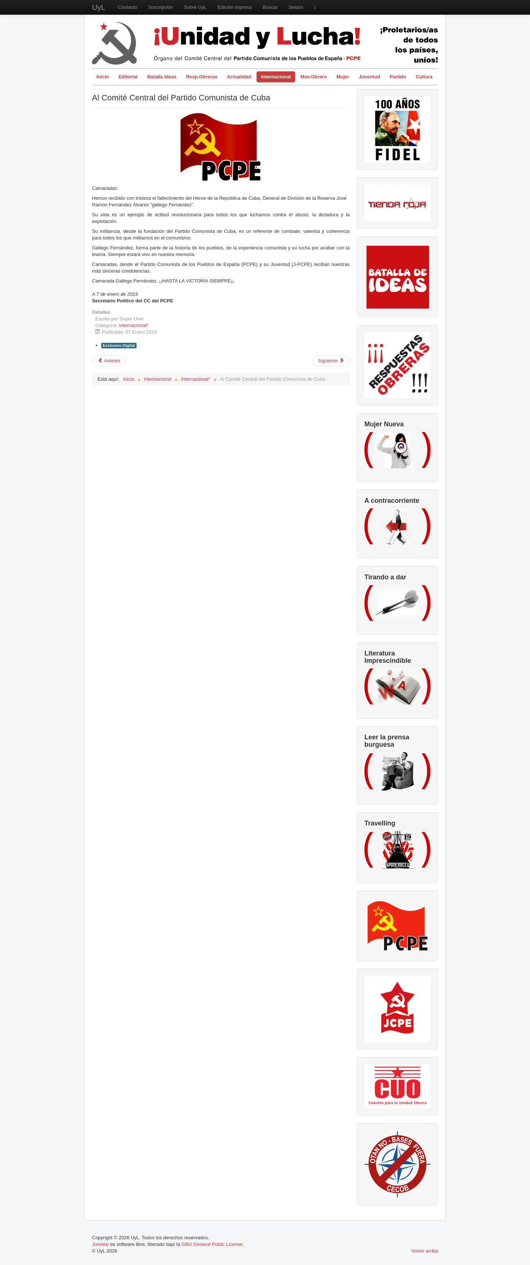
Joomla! (100, 1244)
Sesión (296, 7)
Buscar (270, 7)
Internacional (276, 76)
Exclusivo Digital (119, 345)
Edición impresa (235, 7)
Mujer (342, 76)
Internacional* (133, 325)
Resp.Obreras (201, 76)
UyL (98, 7)
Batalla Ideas (162, 76)
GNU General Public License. (212, 1244)
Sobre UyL (195, 7)
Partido (398, 76)
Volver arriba (424, 1251)
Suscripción (160, 7)
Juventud (369, 76)
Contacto (127, 7)
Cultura (424, 76)
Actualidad (239, 76)
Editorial (128, 76)
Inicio (102, 76)
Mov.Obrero (313, 76)
